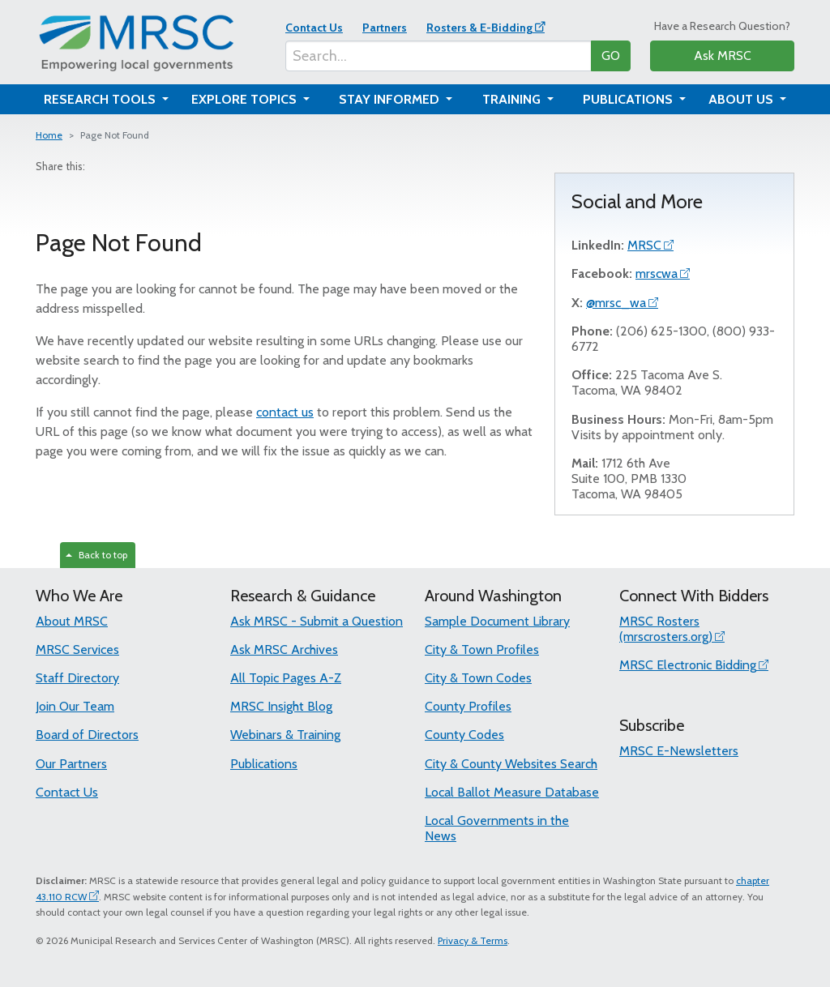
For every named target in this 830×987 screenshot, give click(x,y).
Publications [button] (629, 99)
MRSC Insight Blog (281, 706)
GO (610, 55)
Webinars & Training (285, 734)
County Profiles (468, 706)
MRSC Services (77, 649)
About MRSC (72, 621)
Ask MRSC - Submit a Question (316, 621)
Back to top (96, 555)
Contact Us (314, 27)
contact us (285, 412)
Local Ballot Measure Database (512, 792)
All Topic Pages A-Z (285, 678)
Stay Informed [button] (391, 99)
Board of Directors (87, 734)
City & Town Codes (478, 678)
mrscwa (656, 273)
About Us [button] (742, 99)
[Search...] (438, 56)
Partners (384, 27)
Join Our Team (75, 706)
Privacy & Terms (472, 940)
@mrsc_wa (616, 302)
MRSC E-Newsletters (678, 750)
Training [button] (513, 99)
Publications (263, 763)
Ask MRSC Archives (284, 649)
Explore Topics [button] (245, 99)
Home (49, 135)
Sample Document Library (497, 621)
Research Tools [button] (101, 99)
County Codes (464, 734)
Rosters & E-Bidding (479, 27)
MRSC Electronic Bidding (687, 665)
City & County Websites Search (511, 763)
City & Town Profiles (482, 649)
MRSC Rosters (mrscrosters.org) (665, 628)
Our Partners (71, 763)
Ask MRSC (722, 55)
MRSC (644, 245)
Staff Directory (77, 678)
